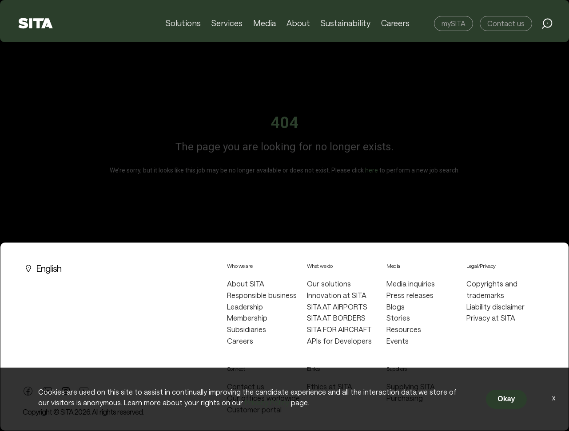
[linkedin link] (47, 390)
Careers (395, 23)
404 (284, 123)
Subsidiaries (246, 329)
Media (266, 23)
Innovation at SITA (336, 295)
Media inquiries (410, 283)
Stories (398, 317)
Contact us (506, 23)
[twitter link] (66, 390)
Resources (403, 329)
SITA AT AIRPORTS (337, 306)
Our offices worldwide (263, 398)
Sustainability (345, 23)
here (371, 170)
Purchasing (404, 398)
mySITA (454, 23)
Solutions (184, 23)
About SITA (245, 283)
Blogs (395, 306)
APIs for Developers (339, 341)
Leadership (245, 306)
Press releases (410, 295)
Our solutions (329, 283)
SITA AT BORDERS (336, 317)
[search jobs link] (547, 23)
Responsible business (262, 295)
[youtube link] (84, 390)
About (298, 23)
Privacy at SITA (490, 317)
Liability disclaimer (495, 306)
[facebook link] (28, 390)
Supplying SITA (410, 386)
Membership (247, 317)
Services (228, 23)
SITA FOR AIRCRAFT (339, 329)
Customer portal (254, 409)
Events (397, 341)
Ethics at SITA (329, 386)
